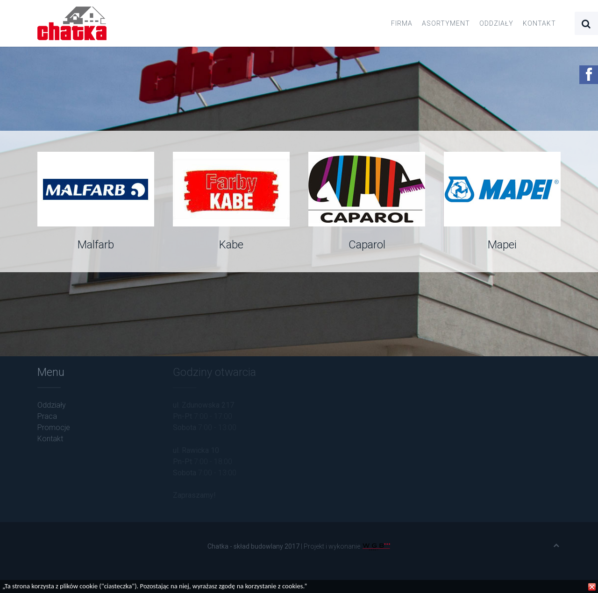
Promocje (53, 427)
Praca (47, 416)
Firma (402, 23)
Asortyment (446, 23)
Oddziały (496, 23)
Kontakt (539, 23)
